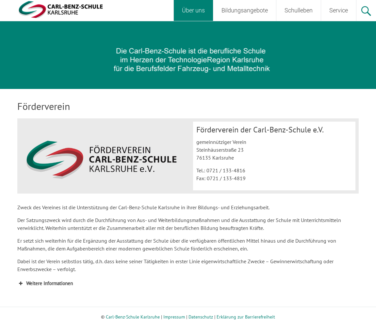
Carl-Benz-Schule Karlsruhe (133, 317)
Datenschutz (200, 317)
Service (338, 10)
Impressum (174, 317)
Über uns (193, 10)
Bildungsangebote (244, 10)
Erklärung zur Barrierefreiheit (246, 317)
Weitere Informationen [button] (45, 283)
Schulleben (299, 10)
